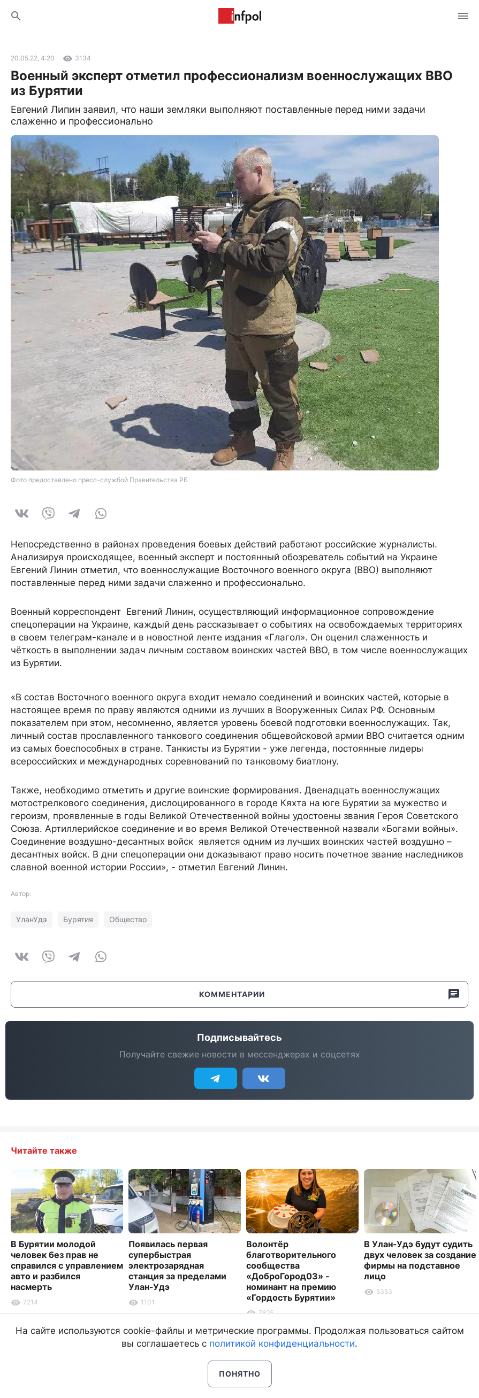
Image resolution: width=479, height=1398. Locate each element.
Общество (128, 919)
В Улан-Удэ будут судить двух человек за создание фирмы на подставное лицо (420, 1260)
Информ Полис (239, 16)
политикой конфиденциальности (282, 1343)
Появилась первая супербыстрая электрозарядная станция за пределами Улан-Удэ (177, 1265)
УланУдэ (31, 919)
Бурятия (78, 919)
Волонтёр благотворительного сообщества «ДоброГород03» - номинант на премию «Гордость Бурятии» (291, 1271)
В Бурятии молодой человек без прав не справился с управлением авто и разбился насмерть (67, 1265)
